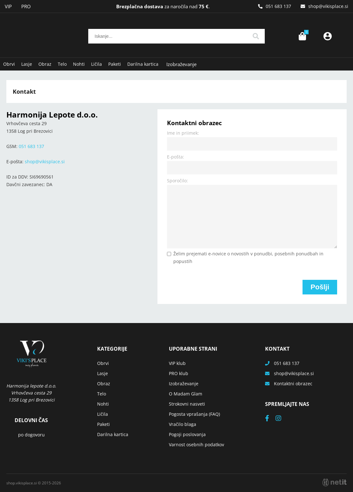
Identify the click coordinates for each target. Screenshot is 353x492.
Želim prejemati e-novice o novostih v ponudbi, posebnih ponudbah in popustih (248, 257)
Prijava (327, 36)
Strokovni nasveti (187, 404)
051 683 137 (278, 6)
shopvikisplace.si (328, 6)
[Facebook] (270, 419)
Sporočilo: (177, 181)
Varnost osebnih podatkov (196, 444)
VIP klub (177, 363)
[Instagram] (282, 419)
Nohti (79, 64)
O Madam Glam (185, 394)
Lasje (26, 64)
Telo (62, 64)
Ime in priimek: (183, 133)
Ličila (96, 64)
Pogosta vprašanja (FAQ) (194, 414)
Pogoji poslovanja (187, 434)
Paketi (114, 64)
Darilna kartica (142, 64)
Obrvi (9, 64)
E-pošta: (175, 157)
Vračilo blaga (182, 424)
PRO (26, 6)
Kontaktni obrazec (293, 384)
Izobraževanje (181, 64)
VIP (8, 6)
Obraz (44, 64)
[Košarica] (302, 36)
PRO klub (178, 373)
